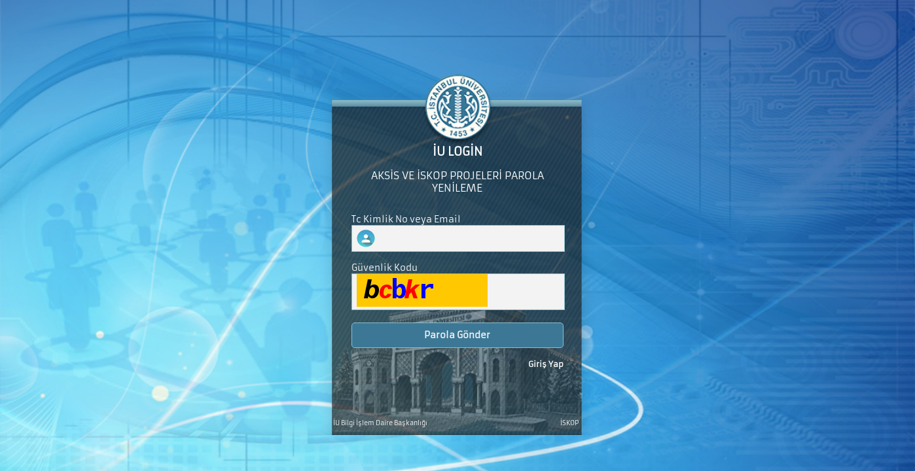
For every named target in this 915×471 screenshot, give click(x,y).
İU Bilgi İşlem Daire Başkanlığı (380, 423)
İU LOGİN (457, 152)
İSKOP (569, 423)
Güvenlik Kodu (384, 267)
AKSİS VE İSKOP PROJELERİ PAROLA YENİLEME (457, 181)
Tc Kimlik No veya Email (406, 219)
